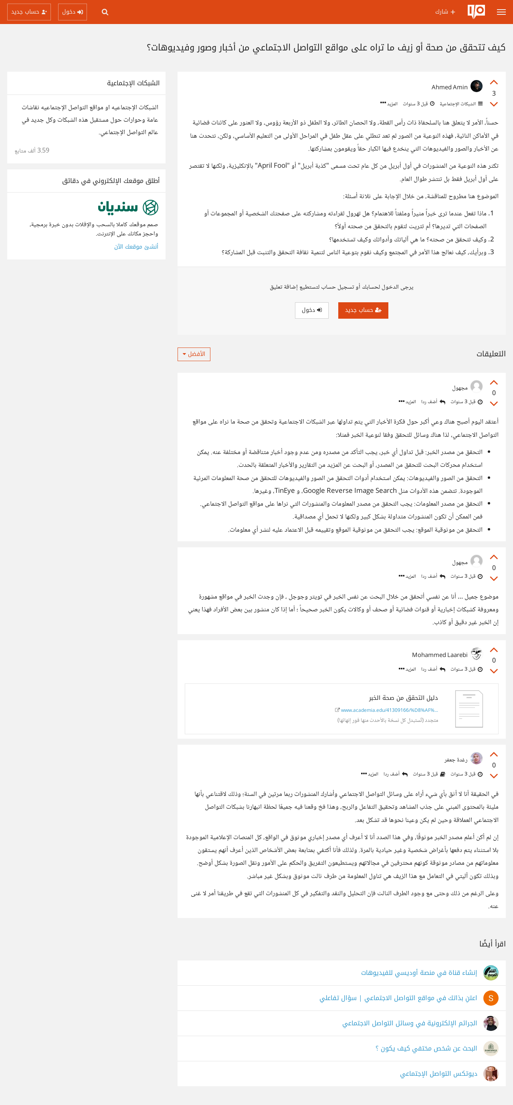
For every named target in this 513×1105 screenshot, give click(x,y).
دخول (312, 310)
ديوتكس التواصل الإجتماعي (438, 1074)
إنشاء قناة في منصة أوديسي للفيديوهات (419, 973)
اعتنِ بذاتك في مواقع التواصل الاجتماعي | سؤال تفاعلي (398, 998)
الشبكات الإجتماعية (460, 104)
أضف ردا (433, 402)
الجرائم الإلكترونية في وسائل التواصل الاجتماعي (409, 1023)
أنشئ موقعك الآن (136, 246)
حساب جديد (363, 310)
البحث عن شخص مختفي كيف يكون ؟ (426, 1048)
